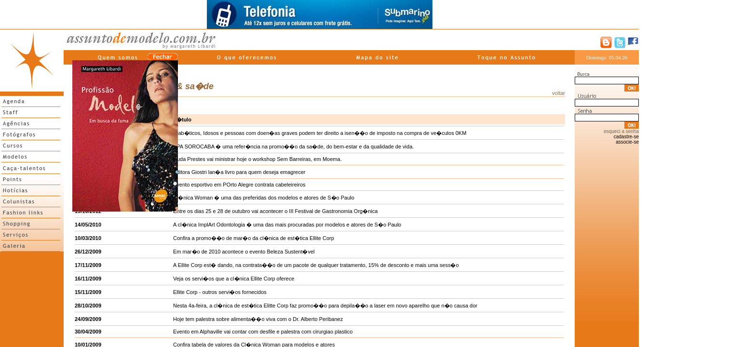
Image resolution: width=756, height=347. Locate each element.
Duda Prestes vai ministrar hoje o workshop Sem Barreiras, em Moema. (257, 159)
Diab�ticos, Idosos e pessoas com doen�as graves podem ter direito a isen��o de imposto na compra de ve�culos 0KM (319, 133)
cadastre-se (626, 136)
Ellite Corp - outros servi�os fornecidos (220, 292)
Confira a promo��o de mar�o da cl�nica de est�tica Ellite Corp (253, 238)
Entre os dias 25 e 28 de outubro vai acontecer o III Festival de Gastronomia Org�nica (275, 211)
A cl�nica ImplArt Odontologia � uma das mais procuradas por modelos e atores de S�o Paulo (287, 224)
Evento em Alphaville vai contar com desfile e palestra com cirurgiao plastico (262, 331)
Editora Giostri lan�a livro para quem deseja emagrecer (239, 172)
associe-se (627, 142)
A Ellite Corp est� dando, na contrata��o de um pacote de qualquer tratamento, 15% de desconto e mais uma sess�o (316, 265)
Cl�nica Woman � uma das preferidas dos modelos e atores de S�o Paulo (263, 197)
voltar (558, 93)
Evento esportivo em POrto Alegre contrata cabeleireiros (239, 184)
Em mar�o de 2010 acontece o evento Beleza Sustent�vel (244, 251)
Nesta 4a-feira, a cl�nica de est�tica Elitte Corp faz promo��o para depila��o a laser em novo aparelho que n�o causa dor (325, 305)
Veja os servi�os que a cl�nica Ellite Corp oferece (233, 278)
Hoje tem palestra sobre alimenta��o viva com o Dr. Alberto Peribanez (258, 319)
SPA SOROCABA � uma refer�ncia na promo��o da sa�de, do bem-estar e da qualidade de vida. (293, 146)
